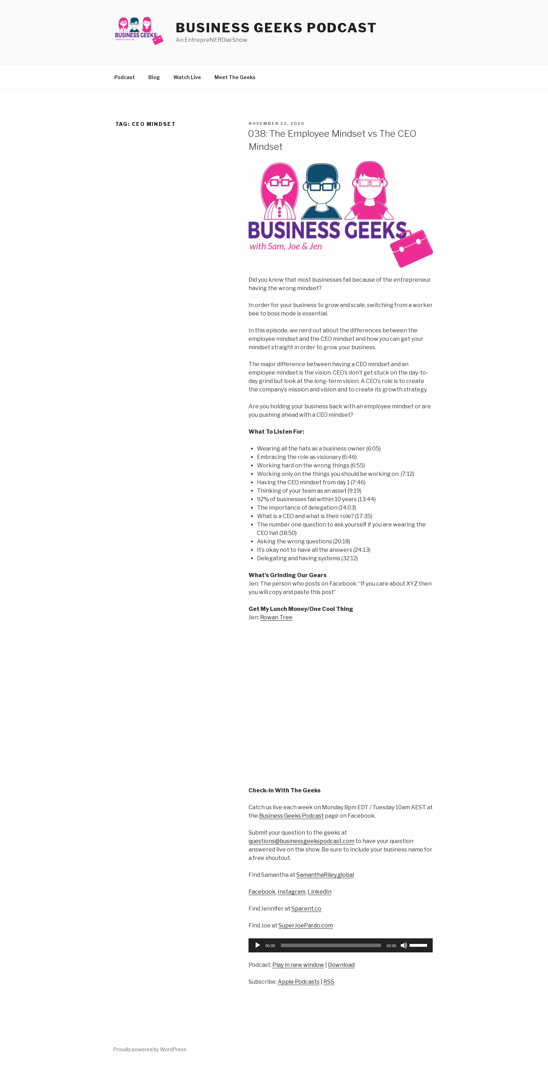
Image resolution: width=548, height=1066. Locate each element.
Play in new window (298, 965)
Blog (154, 77)
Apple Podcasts (299, 981)
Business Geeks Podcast (276, 28)
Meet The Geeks (235, 77)
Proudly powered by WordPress (150, 1049)
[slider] (331, 945)
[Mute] (403, 945)
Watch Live (187, 77)
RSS (328, 981)
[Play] (257, 945)
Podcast (124, 77)
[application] (341, 945)
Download (341, 965)
